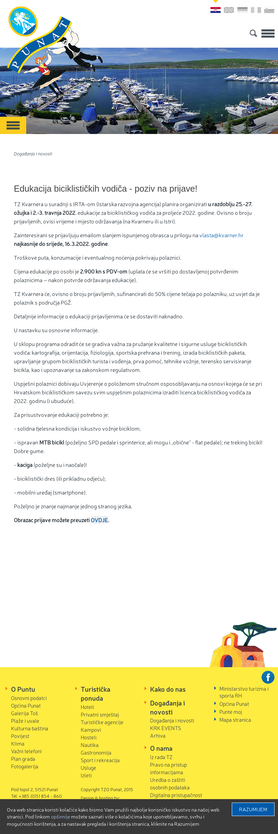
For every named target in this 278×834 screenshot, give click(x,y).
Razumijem (253, 809)
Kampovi (91, 729)
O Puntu (23, 688)
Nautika (90, 744)
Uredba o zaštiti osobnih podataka (170, 783)
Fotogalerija (24, 766)
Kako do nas (168, 688)
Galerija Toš (24, 713)
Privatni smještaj (100, 714)
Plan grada (23, 758)
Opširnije (60, 816)
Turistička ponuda (95, 693)
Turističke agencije (102, 722)
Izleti (86, 775)
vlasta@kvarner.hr (221, 235)
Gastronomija (96, 752)
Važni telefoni (26, 751)
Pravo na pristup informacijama (168, 768)
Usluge (88, 767)
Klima (17, 743)
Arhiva (158, 735)
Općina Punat (26, 705)
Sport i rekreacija (100, 760)
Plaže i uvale (25, 720)
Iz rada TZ (161, 756)
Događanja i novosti (33, 153)
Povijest (20, 735)
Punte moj (230, 711)
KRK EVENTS (165, 727)
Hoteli (87, 706)
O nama (161, 748)
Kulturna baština (29, 728)
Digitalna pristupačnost (176, 794)
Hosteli (89, 737)
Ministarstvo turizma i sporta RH (244, 692)
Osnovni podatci (29, 697)
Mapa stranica (235, 719)
